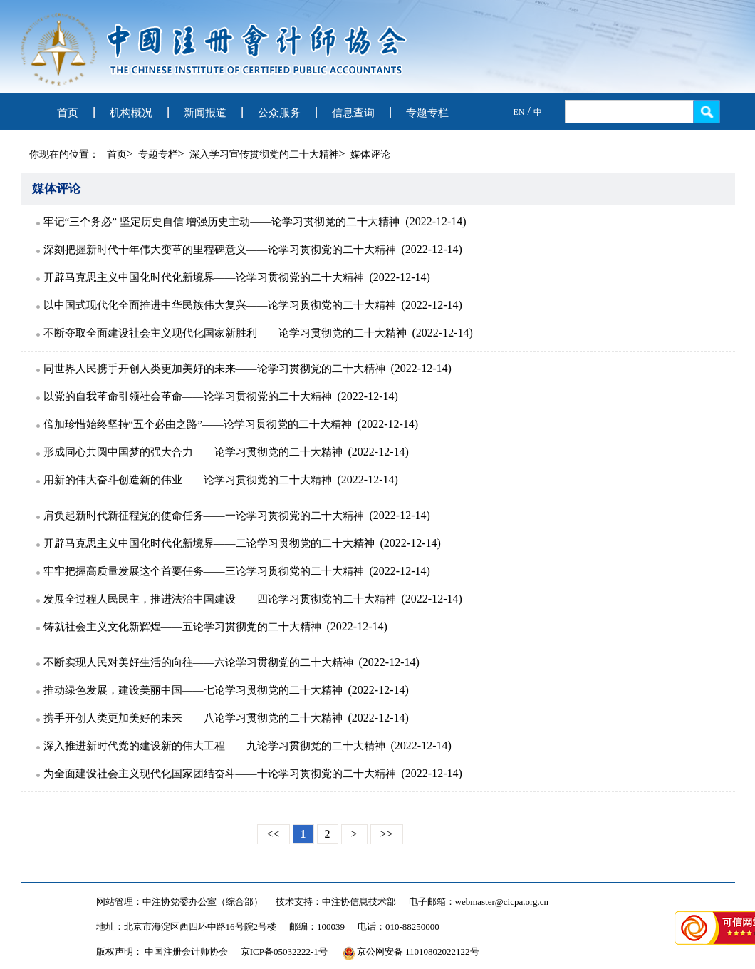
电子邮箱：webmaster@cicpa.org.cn (479, 901)
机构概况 (131, 112)
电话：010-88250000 (398, 926)
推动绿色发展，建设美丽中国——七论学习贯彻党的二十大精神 (193, 690)
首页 (67, 112)
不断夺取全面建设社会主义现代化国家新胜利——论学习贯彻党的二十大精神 (225, 333)
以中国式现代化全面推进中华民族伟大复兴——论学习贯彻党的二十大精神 (219, 305)
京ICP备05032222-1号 (284, 951)
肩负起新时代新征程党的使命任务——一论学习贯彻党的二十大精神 (203, 515)
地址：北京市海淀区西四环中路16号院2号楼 (186, 926)
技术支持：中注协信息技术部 (336, 901)
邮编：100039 (317, 926)
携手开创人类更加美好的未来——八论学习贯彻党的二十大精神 (193, 718)
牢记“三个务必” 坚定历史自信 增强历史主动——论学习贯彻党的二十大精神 (221, 221)
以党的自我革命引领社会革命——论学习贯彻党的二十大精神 (187, 396)
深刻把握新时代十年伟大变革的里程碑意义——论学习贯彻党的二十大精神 (219, 249)
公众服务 (279, 112)
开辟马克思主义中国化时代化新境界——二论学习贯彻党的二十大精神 (209, 543)
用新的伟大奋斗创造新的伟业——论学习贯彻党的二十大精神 (187, 480)
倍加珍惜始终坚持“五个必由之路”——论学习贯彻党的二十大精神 (197, 424)
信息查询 (353, 112)
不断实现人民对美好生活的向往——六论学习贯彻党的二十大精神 (198, 662)
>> (386, 834)
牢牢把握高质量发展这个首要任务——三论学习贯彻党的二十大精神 (203, 571)
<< (273, 834)
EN (519, 112)
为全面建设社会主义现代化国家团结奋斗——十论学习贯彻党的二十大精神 (219, 773)
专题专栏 (427, 112)
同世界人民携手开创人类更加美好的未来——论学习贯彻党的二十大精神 (214, 368)
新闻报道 (205, 112)
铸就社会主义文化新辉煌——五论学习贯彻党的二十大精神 (182, 626)
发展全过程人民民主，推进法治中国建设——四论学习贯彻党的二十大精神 (219, 599)
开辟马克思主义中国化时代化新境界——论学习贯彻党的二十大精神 (203, 277)
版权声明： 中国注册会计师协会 (162, 951)
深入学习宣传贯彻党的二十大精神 (264, 154)
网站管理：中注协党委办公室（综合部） (179, 901)
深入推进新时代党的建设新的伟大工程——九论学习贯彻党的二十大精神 (214, 746)
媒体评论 (370, 154)
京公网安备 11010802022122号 (411, 951)
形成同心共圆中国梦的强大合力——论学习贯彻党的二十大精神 (193, 452)
